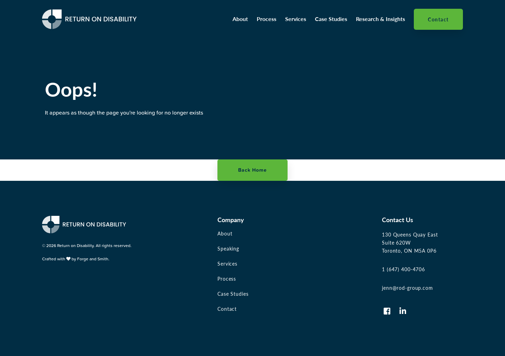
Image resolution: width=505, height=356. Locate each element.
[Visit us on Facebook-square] (387, 311)
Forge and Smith (92, 259)
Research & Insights (380, 19)
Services (295, 19)
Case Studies (331, 19)
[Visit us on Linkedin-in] (402, 311)
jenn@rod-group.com (407, 287)
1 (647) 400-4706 (403, 269)
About (240, 19)
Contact (438, 19)
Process (266, 19)
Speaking (228, 248)
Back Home (252, 169)
